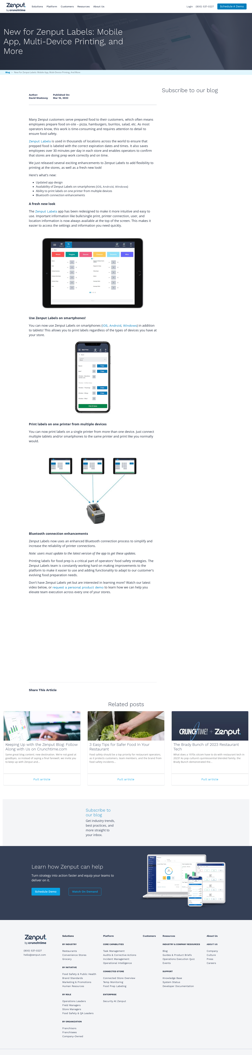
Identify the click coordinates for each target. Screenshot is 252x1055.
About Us (98, 6)
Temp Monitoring (113, 982)
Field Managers (71, 1005)
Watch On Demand (85, 891)
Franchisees (69, 1032)
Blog (7, 72)
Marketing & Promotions (76, 982)
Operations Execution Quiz (179, 959)
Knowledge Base (172, 978)
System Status (171, 982)
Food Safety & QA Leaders (77, 1013)
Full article (54, 781)
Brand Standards (72, 978)
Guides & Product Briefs (177, 955)
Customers (67, 6)
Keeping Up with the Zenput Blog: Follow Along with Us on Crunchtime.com (41, 746)
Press (210, 959)
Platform (52, 6)
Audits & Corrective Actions (119, 955)
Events (167, 963)
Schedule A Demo (232, 6)
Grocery (67, 959)
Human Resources (73, 986)
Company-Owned (72, 1036)
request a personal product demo (78, 587)
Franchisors (69, 1028)
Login (190, 6)
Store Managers (71, 1009)
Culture (211, 955)
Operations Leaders (74, 1001)
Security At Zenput (114, 1001)
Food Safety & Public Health (79, 974)
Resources (83, 6)
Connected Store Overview (119, 978)
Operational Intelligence (117, 963)
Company (212, 951)
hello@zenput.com (35, 954)
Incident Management (116, 959)
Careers (211, 963)
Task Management (114, 951)
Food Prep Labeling (114, 986)
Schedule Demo (46, 891)
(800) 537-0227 (205, 6)
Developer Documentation (178, 986)
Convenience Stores (74, 955)
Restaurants (69, 951)
